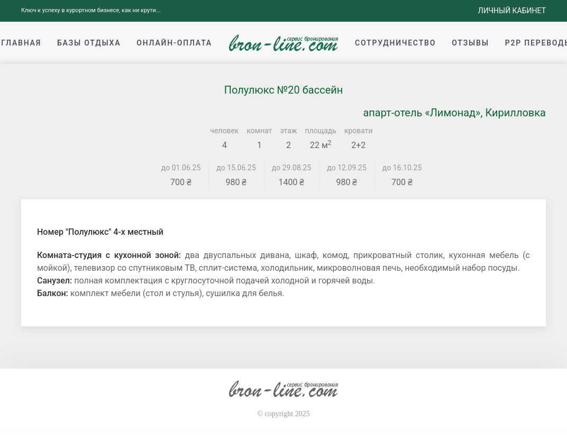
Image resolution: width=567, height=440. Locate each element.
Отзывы (470, 43)
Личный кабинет (512, 10)
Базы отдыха (89, 43)
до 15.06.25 (236, 167)
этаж (288, 130)
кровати (358, 130)
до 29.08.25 (292, 167)
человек (224, 130)
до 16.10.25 (402, 167)
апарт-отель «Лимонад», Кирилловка (454, 112)
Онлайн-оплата (174, 43)
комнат (259, 130)
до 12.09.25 (347, 167)
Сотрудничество (395, 43)
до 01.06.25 (181, 167)
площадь (320, 130)
